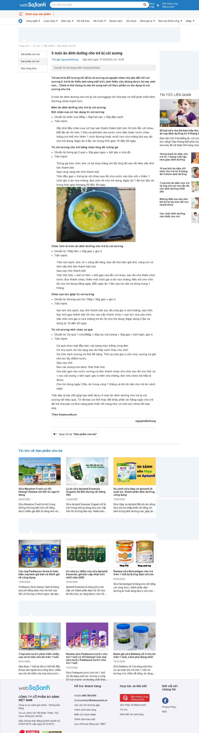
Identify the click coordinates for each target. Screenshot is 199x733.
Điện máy (66, 21)
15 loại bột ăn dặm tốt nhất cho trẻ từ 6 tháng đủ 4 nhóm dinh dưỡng (174, 171)
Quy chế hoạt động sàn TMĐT (90, 724)
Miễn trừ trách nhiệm (85, 714)
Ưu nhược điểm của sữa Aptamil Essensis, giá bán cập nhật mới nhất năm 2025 (86, 574)
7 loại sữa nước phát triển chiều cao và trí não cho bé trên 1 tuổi (39, 655)
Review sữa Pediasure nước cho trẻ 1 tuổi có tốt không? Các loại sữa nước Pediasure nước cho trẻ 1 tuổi (86, 658)
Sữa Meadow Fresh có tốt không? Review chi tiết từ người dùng (39, 491)
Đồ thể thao (83, 21)
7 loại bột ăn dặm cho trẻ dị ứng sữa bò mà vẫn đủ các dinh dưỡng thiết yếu (174, 187)
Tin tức (36, 46)
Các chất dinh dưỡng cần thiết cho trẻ (172, 215)
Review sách (115, 21)
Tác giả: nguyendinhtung (64, 59)
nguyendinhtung (145, 420)
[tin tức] (20, 21)
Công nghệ (31, 21)
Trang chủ (24, 46)
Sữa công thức (29, 68)
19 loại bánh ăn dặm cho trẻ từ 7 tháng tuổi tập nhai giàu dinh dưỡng (174, 156)
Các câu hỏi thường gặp (87, 705)
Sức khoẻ (131, 21)
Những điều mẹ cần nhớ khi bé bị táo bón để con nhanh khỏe (174, 202)
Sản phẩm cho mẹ (30, 54)
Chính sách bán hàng (85, 710)
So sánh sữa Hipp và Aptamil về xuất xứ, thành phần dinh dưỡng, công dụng (134, 491)
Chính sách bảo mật (84, 719)
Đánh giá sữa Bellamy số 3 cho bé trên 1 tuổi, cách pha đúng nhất (134, 655)
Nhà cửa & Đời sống (169, 21)
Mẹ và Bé (98, 21)
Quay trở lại (78, 434)
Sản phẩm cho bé (66, 46)
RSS (164, 711)
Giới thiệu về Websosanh (133, 705)
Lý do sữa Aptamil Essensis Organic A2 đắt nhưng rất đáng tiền (85, 491)
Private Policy (169, 707)
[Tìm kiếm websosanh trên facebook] (165, 701)
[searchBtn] (145, 5)
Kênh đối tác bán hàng (131, 714)
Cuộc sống (49, 21)
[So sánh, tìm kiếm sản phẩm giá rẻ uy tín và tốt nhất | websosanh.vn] (33, 5)
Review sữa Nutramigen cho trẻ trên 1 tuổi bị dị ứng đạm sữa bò (133, 573)
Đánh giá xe (146, 21)
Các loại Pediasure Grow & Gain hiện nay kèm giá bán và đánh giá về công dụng (39, 574)
